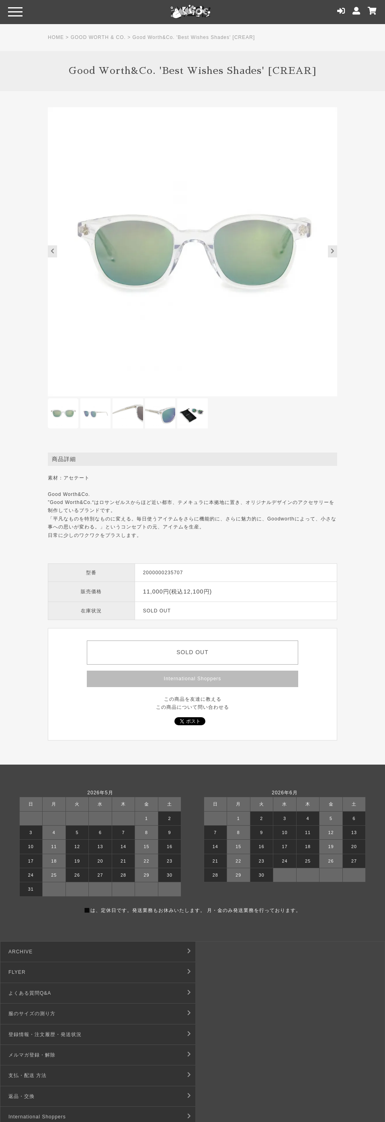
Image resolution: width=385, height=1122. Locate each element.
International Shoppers (192, 678)
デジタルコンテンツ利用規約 (42, 1055)
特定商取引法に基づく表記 (232, 1034)
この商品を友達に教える (192, 699)
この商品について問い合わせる (192, 707)
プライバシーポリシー (227, 1055)
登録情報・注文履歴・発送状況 (45, 993)
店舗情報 (211, 1075)
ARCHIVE (20, 952)
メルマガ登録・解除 (224, 993)
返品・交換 (214, 1013)
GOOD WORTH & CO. (98, 37)
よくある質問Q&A (29, 972)
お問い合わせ (24, 1075)
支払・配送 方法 (27, 1013)
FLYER (209, 952)
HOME (56, 37)
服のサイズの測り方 (224, 972)
